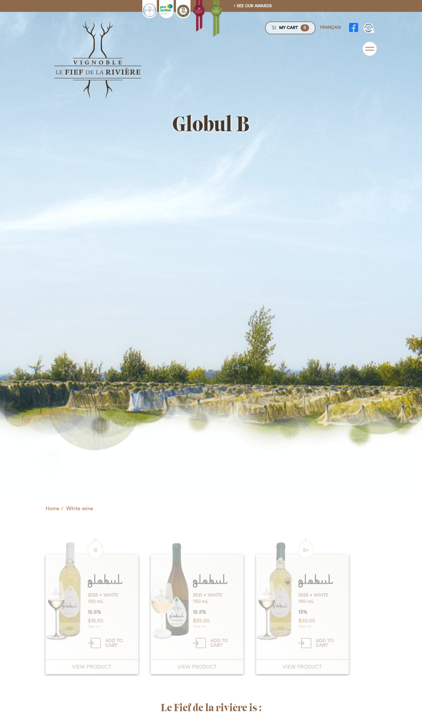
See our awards (254, 6)
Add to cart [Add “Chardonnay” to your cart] (219, 666)
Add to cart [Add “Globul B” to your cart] (114, 666)
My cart (290, 28)
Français (330, 28)
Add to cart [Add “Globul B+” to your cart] (324, 666)
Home (53, 508)
